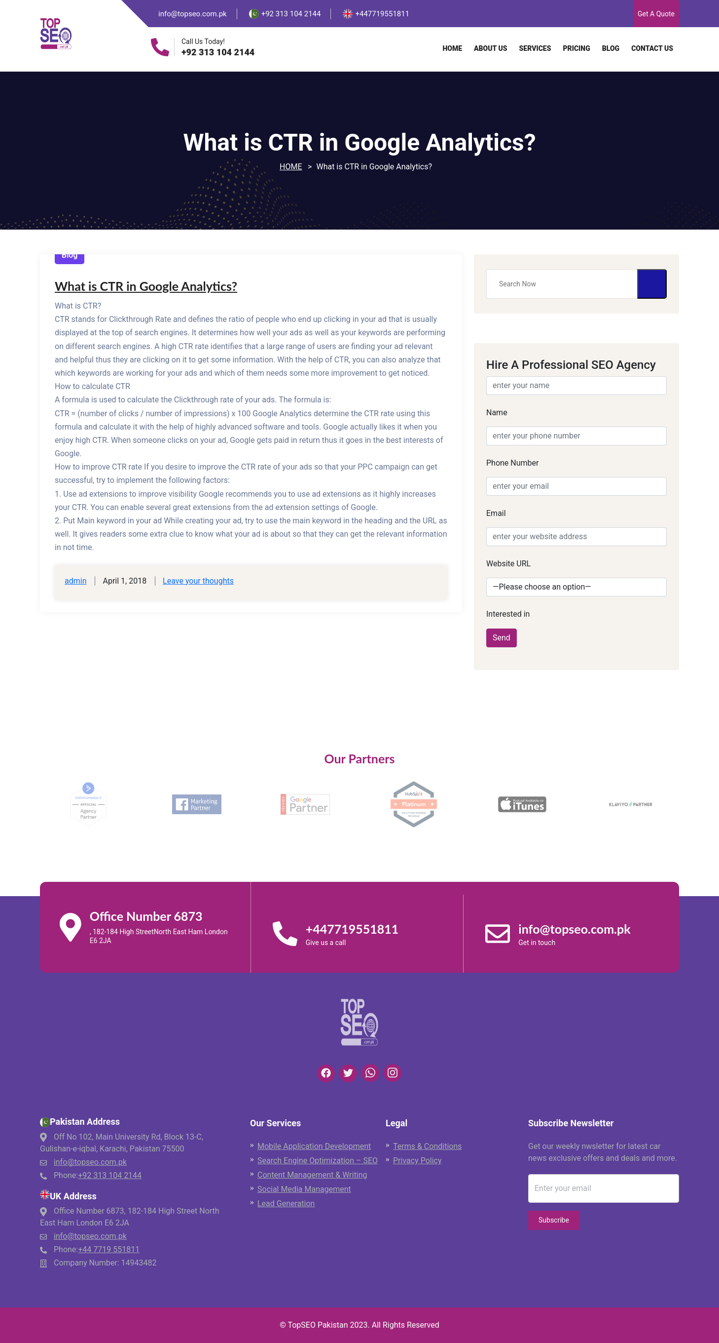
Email (496, 513)
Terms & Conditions (427, 1146)
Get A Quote (656, 14)
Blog (610, 48)
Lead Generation (286, 1203)
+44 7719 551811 (109, 1249)
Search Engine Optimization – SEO (317, 1160)
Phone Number (512, 463)
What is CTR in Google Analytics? (146, 285)
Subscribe (554, 1220)
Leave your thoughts (198, 581)
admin (75, 581)
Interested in (508, 614)
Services (535, 48)
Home (452, 48)
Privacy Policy (417, 1160)
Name (496, 412)
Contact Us (652, 48)
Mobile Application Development (314, 1146)
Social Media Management (304, 1189)
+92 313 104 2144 (217, 52)
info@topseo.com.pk (192, 13)
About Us (490, 48)
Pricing (576, 48)
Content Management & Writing (312, 1175)
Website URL (508, 563)
